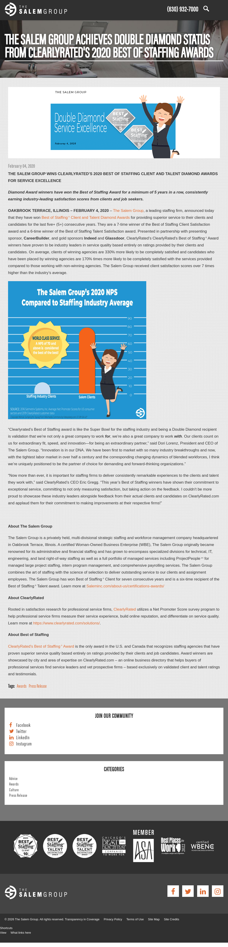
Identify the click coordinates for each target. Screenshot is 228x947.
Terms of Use (135, 919)
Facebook (23, 725)
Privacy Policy (113, 919)
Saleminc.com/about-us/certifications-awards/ (125, 586)
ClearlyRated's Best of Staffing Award (41, 646)
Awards (21, 685)
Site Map (154, 919)
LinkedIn (23, 737)
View (3, 932)
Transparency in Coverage (82, 919)
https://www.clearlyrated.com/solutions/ (66, 623)
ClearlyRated (125, 609)
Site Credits (171, 919)
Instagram (24, 743)
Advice (13, 778)
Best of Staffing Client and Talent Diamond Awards (86, 217)
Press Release (38, 685)
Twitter (21, 731)
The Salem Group (128, 210)
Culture (14, 789)
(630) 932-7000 (182, 8)
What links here (21, 932)
